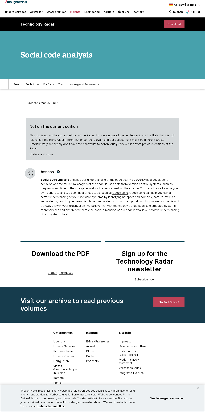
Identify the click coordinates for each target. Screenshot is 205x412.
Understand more (41, 156)
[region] (102, 398)
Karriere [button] (109, 13)
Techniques (32, 86)
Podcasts (92, 363)
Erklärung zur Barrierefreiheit (128, 355)
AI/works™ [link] (36, 13)
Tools (61, 86)
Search (18, 86)
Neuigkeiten (61, 363)
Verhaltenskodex (130, 370)
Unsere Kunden (63, 358)
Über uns (59, 343)
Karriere (58, 379)
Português (66, 274)
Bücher (91, 358)
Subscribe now (144, 281)
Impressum (126, 343)
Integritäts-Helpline (131, 375)
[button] (58, 174)
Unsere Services (64, 348)
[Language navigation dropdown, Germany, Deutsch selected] (182, 4)
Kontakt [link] (139, 13)
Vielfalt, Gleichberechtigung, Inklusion (66, 371)
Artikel (90, 348)
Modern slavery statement (129, 363)
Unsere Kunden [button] (56, 13)
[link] (173, 26)
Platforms (48, 86)
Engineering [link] (92, 13)
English (52, 274)
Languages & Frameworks (84, 86)
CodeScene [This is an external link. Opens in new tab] (120, 194)
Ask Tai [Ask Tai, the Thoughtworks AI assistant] (195, 13)
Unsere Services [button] (15, 13)
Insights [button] (75, 13)
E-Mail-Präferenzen (98, 343)
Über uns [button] (124, 13)
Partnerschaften (63, 353)
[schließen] (197, 388)
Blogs (90, 353)
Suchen (178, 13)
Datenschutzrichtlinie (132, 348)
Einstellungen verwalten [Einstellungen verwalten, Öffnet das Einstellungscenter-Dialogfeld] (167, 398)
